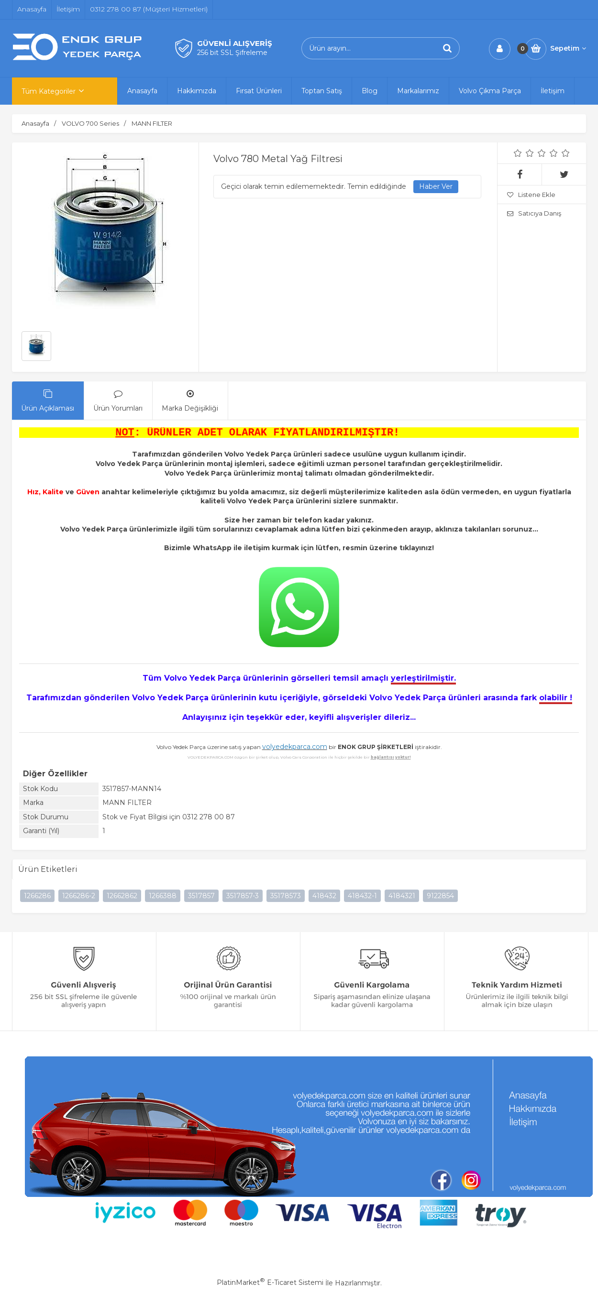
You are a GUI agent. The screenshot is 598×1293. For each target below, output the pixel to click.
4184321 (401, 896)
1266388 (163, 896)
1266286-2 (78, 896)
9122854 (440, 896)
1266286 (37, 896)
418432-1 (362, 896)
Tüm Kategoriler (49, 91)
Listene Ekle (531, 194)
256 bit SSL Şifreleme (232, 52)
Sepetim (568, 48)
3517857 (201, 896)
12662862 (122, 896)
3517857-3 (242, 896)
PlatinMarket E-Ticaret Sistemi (270, 1283)
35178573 (285, 896)
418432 (324, 896)
